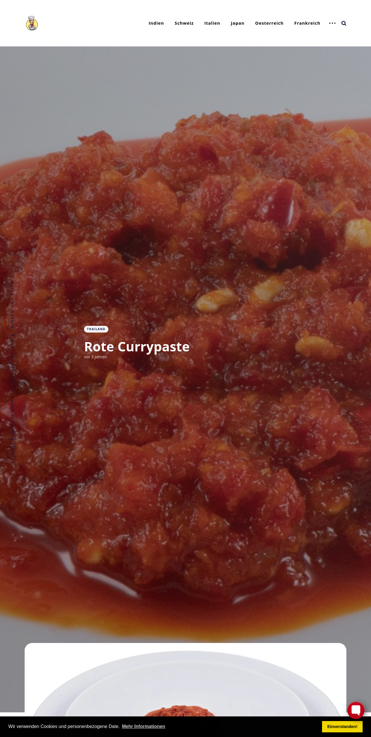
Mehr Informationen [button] (143, 726)
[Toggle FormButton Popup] (356, 710)
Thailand (96, 329)
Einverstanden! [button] (342, 726)
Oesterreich (269, 23)
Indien (156, 23)
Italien (212, 23)
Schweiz (184, 23)
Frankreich (307, 23)
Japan (238, 23)
